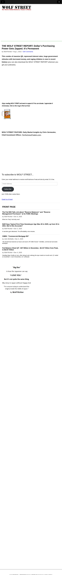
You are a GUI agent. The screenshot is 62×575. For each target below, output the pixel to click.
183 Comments (28, 51)
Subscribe (7, 189)
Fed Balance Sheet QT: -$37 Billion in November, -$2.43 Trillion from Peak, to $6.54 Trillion (30, 249)
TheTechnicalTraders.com (31, 135)
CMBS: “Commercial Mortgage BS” (15, 236)
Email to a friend (7, 199)
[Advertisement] (31, 28)
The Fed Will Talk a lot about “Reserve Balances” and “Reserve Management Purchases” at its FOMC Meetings (26, 213)
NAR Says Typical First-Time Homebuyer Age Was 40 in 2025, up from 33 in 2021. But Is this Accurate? (30, 225)
